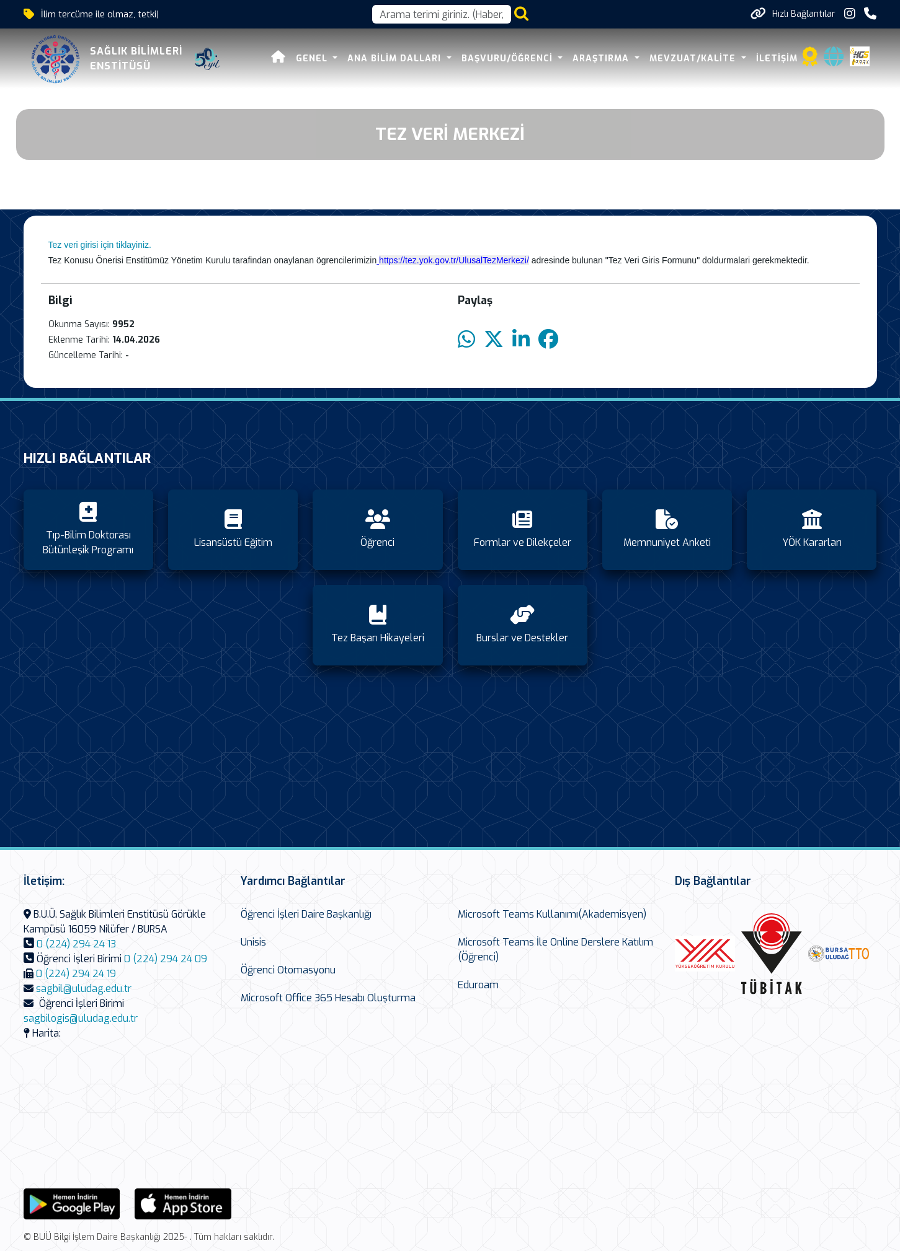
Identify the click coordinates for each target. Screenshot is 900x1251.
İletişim (777, 58)
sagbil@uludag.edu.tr (83, 988)
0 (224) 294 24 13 (76, 943)
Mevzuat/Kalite (694, 58)
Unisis (253, 942)
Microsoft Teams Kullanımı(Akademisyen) (552, 914)
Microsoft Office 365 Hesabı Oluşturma (328, 997)
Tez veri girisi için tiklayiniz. (99, 245)
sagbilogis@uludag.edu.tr (81, 1018)
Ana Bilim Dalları (395, 58)
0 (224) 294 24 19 (76, 973)
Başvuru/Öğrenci (508, 58)
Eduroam (478, 984)
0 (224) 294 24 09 (165, 958)
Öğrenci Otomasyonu (288, 970)
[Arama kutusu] (441, 14)
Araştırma (602, 58)
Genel (313, 58)
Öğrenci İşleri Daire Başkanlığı (306, 914)
